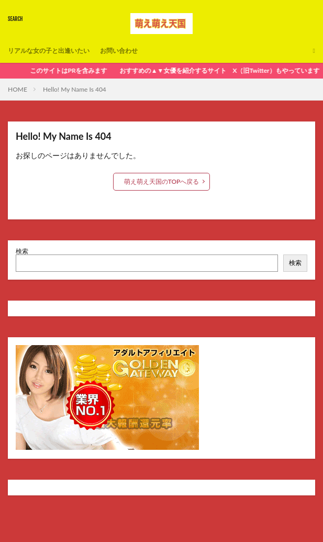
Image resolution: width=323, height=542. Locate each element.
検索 (22, 251)
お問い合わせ (119, 50)
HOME (17, 89)
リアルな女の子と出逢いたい (49, 50)
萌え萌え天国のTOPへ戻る (161, 181)
